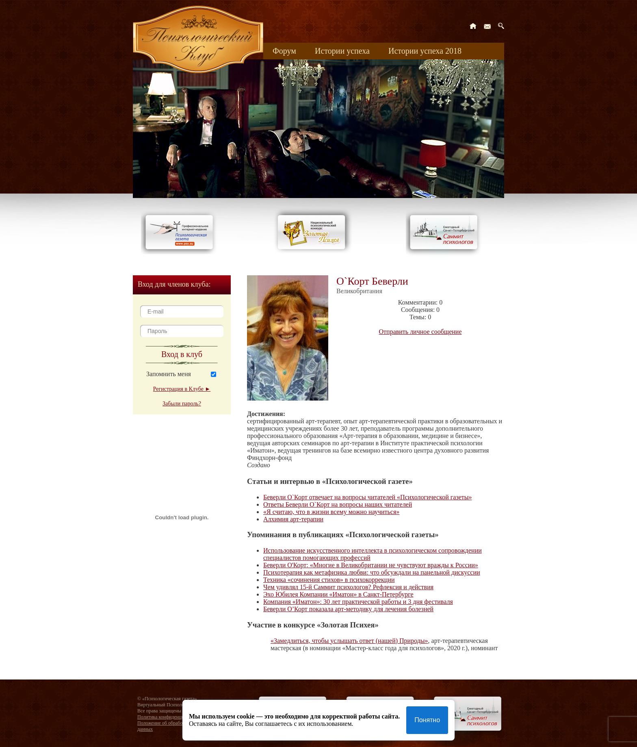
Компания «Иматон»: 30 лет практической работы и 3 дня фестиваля (358, 601)
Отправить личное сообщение (420, 331)
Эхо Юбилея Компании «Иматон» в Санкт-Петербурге (338, 594)
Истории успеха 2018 (425, 50)
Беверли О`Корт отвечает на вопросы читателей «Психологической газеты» (367, 497)
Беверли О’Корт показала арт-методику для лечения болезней (348, 608)
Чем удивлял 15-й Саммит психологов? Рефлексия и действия (348, 587)
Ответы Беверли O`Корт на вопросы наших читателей (337, 504)
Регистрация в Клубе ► (181, 389)
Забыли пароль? (181, 404)
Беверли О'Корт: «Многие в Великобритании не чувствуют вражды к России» (370, 565)
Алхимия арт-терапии (293, 519)
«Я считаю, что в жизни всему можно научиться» (331, 511)
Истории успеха (342, 50)
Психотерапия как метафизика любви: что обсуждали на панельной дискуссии (371, 572)
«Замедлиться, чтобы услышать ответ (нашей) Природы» (349, 640)
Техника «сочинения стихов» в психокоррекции (329, 579)
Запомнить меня (168, 373)
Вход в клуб (181, 354)
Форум (284, 50)
